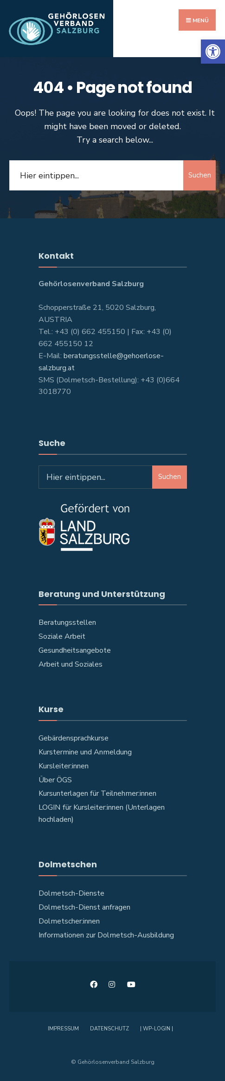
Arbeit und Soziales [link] (71, 664)
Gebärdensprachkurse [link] (74, 738)
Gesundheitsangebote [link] (75, 650)
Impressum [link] (63, 1028)
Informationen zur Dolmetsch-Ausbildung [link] (106, 935)
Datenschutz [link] (109, 1028)
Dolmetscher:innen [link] (69, 921)
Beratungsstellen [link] (67, 623)
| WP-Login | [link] (156, 1028)
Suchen (199, 175)
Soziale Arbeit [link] (62, 636)
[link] (213, 51)
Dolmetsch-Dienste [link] (71, 893)
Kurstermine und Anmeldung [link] (85, 752)
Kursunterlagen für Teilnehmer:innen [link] (97, 793)
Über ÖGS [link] (55, 780)
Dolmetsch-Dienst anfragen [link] (84, 907)
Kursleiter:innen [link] (64, 766)
